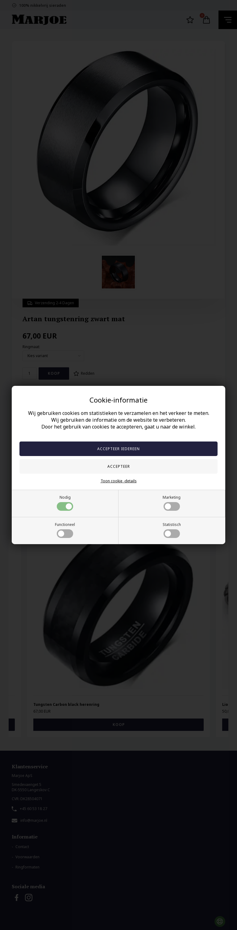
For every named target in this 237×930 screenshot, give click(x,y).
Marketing (172, 503)
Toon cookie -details (119, 481)
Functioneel (65, 530)
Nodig (65, 503)
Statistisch (172, 530)
